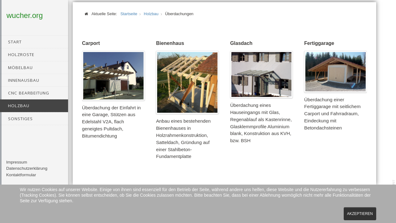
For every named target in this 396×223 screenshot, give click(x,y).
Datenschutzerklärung (26, 173)
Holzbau (18, 105)
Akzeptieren (360, 214)
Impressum (16, 166)
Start (15, 42)
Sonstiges (20, 118)
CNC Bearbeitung (28, 93)
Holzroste (21, 54)
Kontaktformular (21, 179)
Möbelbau (20, 67)
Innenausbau (23, 80)
